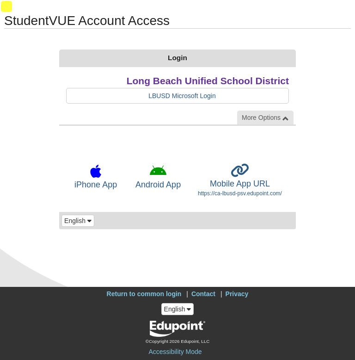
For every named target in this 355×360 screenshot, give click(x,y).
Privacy (237, 294)
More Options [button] (265, 118)
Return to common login (144, 294)
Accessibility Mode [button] (175, 351)
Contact (203, 294)
